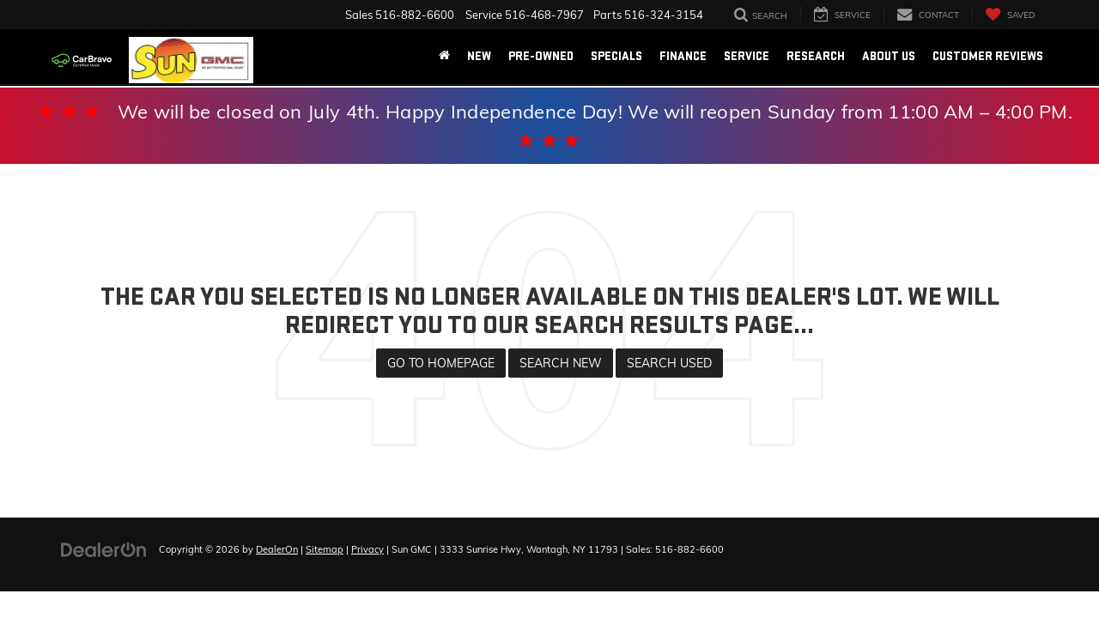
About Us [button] (888, 56)
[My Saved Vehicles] (1009, 14)
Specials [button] (616, 56)
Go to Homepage (441, 363)
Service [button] (746, 56)
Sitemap (324, 549)
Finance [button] (683, 56)
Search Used (669, 363)
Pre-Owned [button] (541, 56)
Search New (560, 363)
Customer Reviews (987, 56)
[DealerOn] (104, 548)
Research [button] (815, 56)
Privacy (367, 549)
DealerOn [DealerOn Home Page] (277, 549)
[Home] (444, 56)
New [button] (479, 56)
